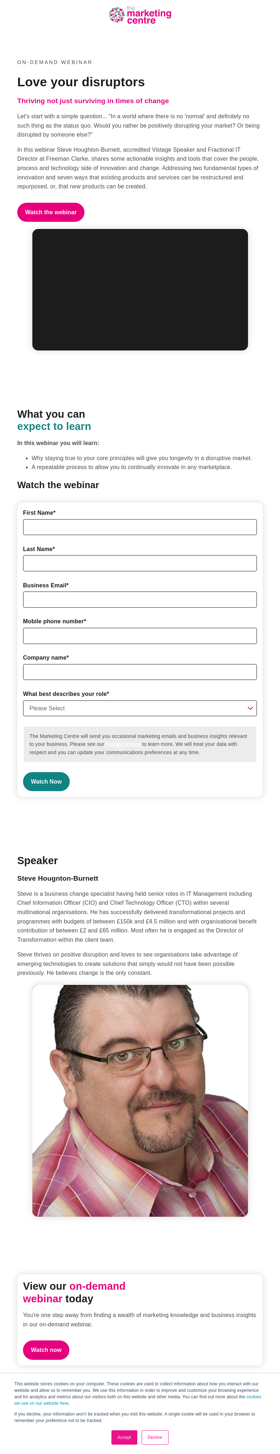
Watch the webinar (51, 212)
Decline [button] (155, 1437)
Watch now (46, 1350)
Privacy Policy (123, 744)
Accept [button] (124, 1437)
